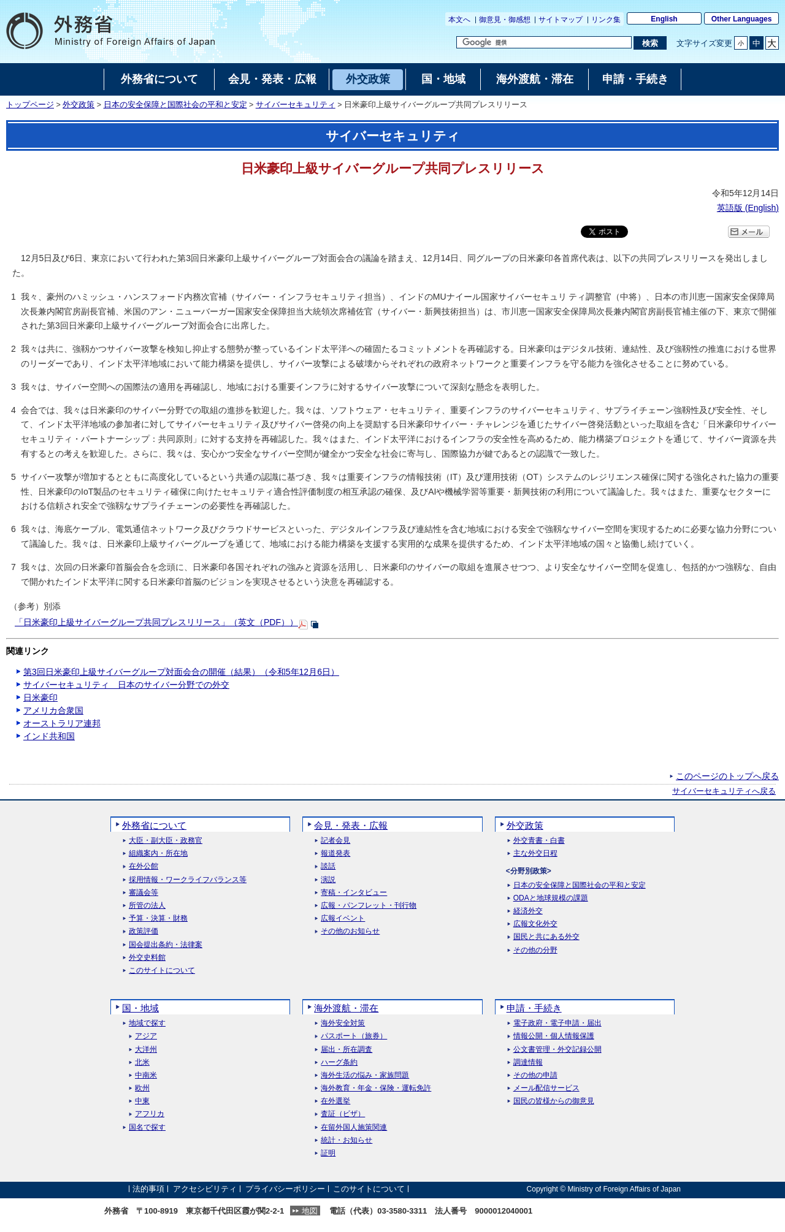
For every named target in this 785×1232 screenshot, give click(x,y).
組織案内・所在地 (158, 853)
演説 (328, 880)
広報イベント (343, 918)
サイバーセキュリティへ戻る (724, 791)
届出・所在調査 (346, 1050)
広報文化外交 (535, 924)
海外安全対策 (343, 1023)
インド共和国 (49, 736)
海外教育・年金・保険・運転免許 (376, 1088)
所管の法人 (147, 906)
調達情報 (528, 1063)
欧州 (142, 1088)
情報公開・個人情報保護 (553, 1036)
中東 (142, 1101)
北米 (142, 1063)
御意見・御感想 (504, 19)
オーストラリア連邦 (62, 723)
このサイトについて (162, 971)
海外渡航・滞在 (346, 1008)
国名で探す (147, 1127)
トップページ (30, 105)
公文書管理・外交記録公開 (557, 1050)
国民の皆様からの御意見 (553, 1101)
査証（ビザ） (343, 1114)
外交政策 (78, 105)
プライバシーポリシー (285, 1188)
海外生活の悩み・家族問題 (365, 1075)
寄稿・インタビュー (354, 893)
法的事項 (148, 1188)
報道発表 (335, 853)
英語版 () (748, 208)
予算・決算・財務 (158, 918)
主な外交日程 (535, 853)
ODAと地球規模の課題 (550, 898)
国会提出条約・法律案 (165, 945)
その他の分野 (535, 950)
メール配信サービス (546, 1088)
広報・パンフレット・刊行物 (368, 906)
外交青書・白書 (539, 841)
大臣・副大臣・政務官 (165, 841)
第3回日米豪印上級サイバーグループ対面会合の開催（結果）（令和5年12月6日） (181, 672)
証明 (328, 1153)
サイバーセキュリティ (295, 105)
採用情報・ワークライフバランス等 (188, 880)
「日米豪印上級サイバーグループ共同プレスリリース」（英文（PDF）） (156, 622)
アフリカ (149, 1114)
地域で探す (147, 1023)
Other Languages (741, 19)
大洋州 (146, 1050)
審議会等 (143, 893)
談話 (328, 866)
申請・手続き (534, 1008)
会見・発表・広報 (351, 825)
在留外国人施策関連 (354, 1127)
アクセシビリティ (205, 1188)
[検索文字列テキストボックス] (544, 42)
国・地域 (140, 1008)
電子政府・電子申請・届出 (557, 1023)
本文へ (459, 19)
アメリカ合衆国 (53, 710)
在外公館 (143, 866)
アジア (146, 1036)
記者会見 (335, 841)
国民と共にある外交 (546, 937)
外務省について (154, 825)
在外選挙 (335, 1101)
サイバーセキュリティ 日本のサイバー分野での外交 (126, 685)
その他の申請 (535, 1075)
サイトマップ (560, 19)
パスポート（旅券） (354, 1036)
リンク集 (606, 19)
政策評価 (143, 931)
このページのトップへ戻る (727, 776)
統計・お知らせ (346, 1140)
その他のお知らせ (350, 931)
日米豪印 (40, 697)
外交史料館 (147, 958)
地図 (310, 1210)
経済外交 (528, 911)
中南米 (146, 1075)
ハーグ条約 (339, 1063)
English (664, 19)
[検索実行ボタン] (650, 43)
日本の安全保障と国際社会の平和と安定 (175, 105)
